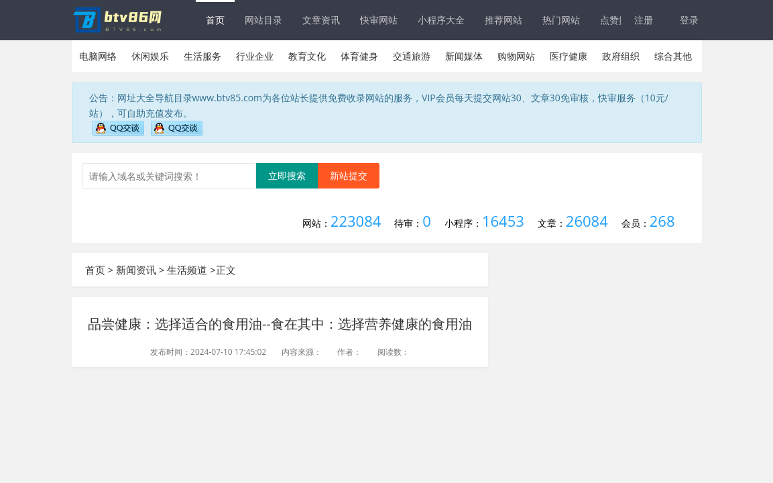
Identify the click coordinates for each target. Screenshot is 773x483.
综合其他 (673, 56)
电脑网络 (98, 56)
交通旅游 (411, 56)
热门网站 (561, 19)
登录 (689, 19)
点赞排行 (619, 19)
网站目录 (263, 19)
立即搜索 (287, 175)
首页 (215, 19)
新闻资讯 (136, 269)
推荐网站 (503, 19)
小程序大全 (441, 19)
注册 (643, 19)
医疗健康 (568, 56)
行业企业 (255, 56)
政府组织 (621, 56)
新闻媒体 (464, 56)
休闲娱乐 (150, 56)
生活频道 (187, 269)
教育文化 (307, 56)
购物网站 (516, 56)
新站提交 (348, 175)
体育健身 (359, 56)
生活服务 (202, 56)
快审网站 (379, 19)
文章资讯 (321, 19)
